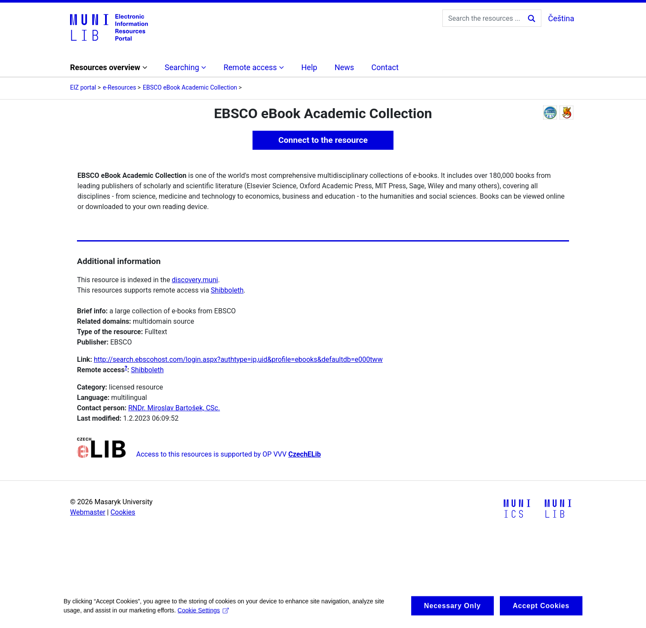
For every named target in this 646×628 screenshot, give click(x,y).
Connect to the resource (323, 140)
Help (309, 67)
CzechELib (304, 454)
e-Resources (119, 87)
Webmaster (88, 512)
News (344, 67)
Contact (385, 67)
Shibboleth (227, 290)
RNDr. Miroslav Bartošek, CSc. (174, 408)
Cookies (122, 512)
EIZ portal (83, 87)
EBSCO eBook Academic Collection (190, 87)
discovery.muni (195, 280)
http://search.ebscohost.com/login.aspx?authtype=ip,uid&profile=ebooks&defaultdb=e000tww (238, 359)
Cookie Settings (203, 615)
